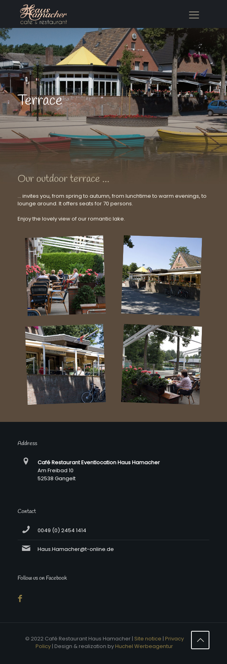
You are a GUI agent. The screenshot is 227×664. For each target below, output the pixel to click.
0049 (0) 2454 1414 (62, 530)
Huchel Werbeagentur (144, 646)
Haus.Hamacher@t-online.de (76, 549)
